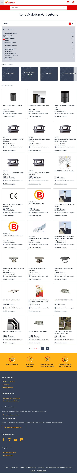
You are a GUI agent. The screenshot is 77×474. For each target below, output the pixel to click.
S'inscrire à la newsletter (14, 427)
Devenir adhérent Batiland (11, 401)
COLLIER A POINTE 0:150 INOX (38, 332)
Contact (7, 467)
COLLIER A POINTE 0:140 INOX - (12, 332)
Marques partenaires (9, 452)
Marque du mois (8, 455)
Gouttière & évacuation (11, 33)
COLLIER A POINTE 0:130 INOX (63, 300)
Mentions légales (41, 470)
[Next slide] (75, 74)
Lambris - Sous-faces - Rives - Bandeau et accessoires (11, 49)
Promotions (41, 467)
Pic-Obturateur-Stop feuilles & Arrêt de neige (11, 54)
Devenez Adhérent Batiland (11, 398)
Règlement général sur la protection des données (59, 467)
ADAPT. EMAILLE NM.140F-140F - (39, 105)
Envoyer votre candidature (11, 415)
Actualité (6, 385)
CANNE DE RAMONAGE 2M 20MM (39, 238)
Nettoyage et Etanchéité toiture (9, 58)
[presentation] (2, 2)
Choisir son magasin (9, 116)
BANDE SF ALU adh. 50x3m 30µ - (64, 171)
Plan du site (14, 467)
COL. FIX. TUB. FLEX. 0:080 (11, 300)
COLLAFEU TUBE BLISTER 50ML (38, 302)
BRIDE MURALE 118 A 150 (36, 204)
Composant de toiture (11, 45)
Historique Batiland (9, 382)
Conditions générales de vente (28, 467)
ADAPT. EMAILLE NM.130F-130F (12, 105)
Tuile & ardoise (9, 36)
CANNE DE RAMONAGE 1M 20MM (13, 235)
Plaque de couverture (10, 42)
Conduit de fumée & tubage (10, 39)
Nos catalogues (8, 387)
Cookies (33, 470)
